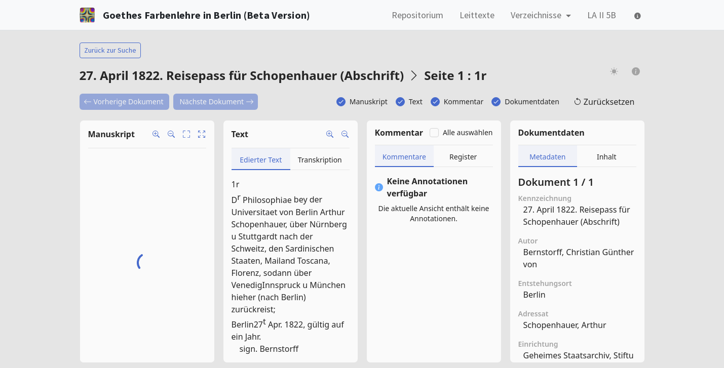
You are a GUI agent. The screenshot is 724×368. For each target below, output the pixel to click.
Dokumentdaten (532, 101)
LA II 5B (601, 15)
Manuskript (369, 101)
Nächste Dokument (216, 101)
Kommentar (464, 101)
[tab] (261, 159)
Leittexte (477, 15)
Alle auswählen (468, 132)
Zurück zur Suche (110, 50)
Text (416, 101)
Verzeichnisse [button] (537, 15)
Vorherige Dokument (124, 101)
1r (236, 184)
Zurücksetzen (604, 101)
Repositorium (417, 15)
